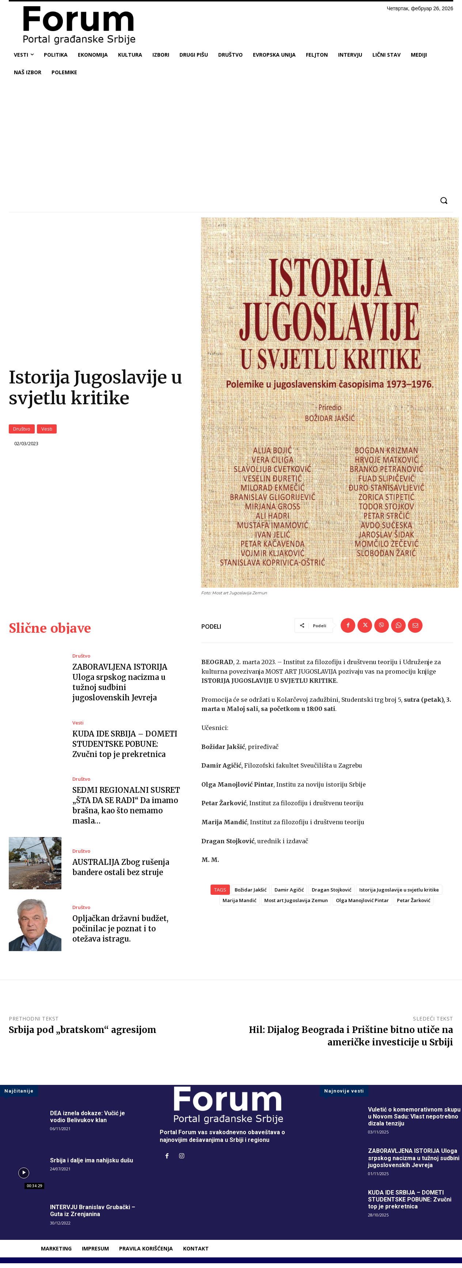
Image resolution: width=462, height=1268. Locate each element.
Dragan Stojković (331, 894)
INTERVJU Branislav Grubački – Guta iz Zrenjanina (92, 1215)
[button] (443, 200)
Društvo (22, 431)
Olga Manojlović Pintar (362, 904)
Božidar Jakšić (250, 894)
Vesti (47, 431)
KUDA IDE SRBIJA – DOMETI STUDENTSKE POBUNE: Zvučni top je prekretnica (124, 749)
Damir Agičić (289, 894)
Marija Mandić (239, 904)
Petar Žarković (413, 904)
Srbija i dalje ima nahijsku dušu (91, 1164)
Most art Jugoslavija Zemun (296, 904)
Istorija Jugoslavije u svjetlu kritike (399, 894)
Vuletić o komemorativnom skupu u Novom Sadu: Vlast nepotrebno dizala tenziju (414, 1121)
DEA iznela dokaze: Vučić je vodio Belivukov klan (87, 1121)
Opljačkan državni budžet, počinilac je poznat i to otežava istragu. (120, 933)
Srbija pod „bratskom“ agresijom (82, 1034)
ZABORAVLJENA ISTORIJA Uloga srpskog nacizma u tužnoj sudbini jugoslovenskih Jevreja (413, 1162)
